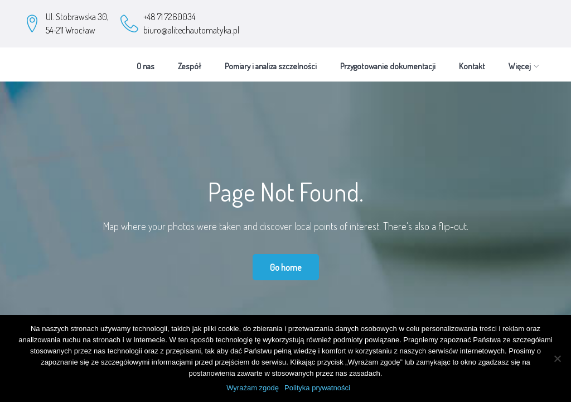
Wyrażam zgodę (252, 388)
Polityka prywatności (317, 388)
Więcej (520, 60)
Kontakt (472, 60)
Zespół (189, 60)
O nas (145, 60)
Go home (286, 261)
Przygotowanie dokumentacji (387, 60)
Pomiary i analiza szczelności (271, 60)
